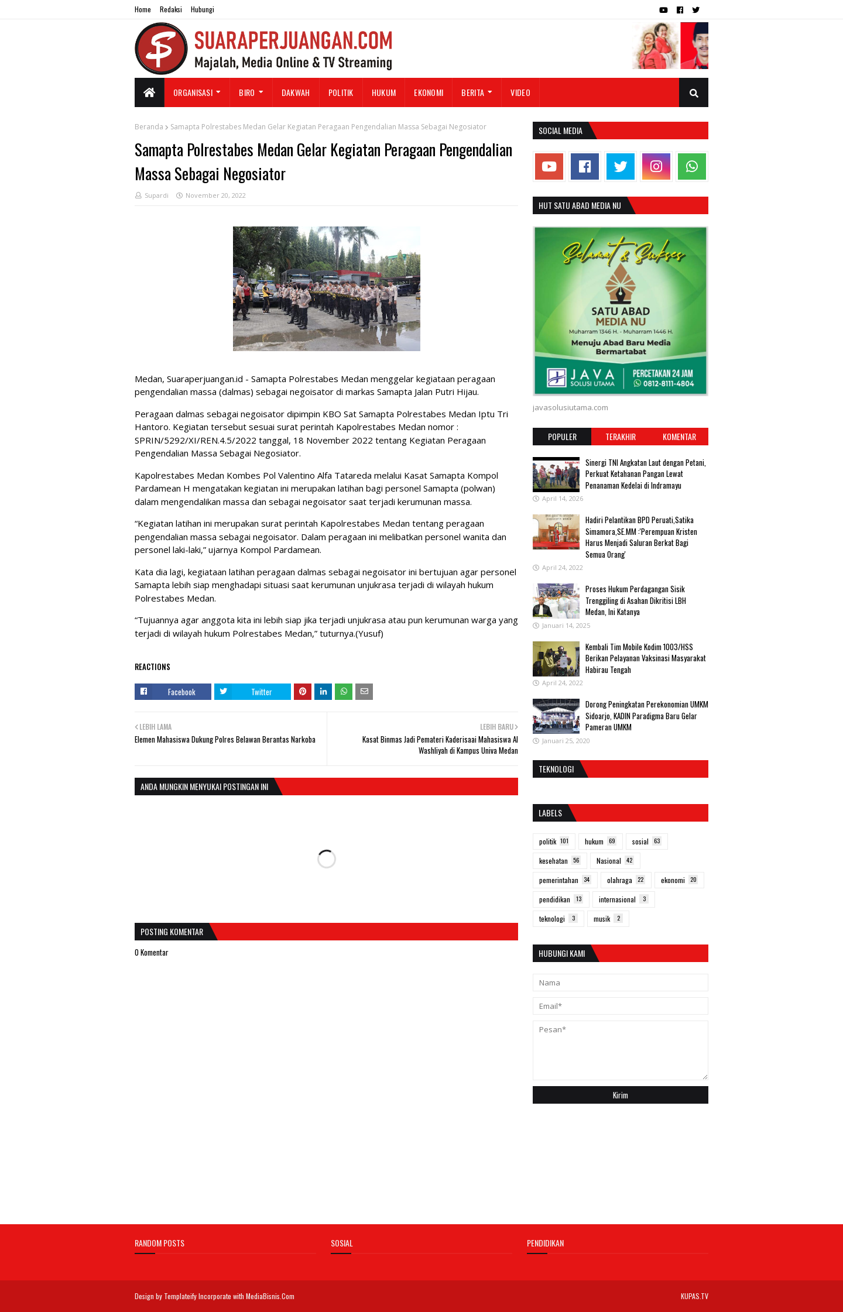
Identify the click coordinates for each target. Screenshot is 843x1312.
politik (554, 841)
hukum (600, 841)
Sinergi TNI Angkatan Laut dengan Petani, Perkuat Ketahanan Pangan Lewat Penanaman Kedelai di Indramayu (645, 473)
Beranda (149, 127)
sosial (647, 841)
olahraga (626, 880)
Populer (562, 436)
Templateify (180, 1296)
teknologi (558, 918)
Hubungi (202, 9)
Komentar (679, 436)
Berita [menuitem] (472, 92)
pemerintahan (565, 880)
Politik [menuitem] (341, 92)
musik (608, 918)
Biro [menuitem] (247, 92)
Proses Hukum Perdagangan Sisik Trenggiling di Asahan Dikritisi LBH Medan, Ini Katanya (635, 600)
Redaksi (171, 9)
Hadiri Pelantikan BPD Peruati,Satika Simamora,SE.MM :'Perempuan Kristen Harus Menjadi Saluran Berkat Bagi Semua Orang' (641, 537)
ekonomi (679, 880)
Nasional (615, 860)
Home (143, 9)
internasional (624, 899)
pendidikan (561, 899)
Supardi (157, 195)
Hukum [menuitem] (384, 92)
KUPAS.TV (694, 1296)
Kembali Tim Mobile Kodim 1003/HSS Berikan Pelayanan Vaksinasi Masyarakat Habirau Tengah (645, 658)
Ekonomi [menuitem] (428, 92)
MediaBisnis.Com (270, 1296)
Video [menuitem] (520, 92)
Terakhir (620, 436)
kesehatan (560, 860)
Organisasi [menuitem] (193, 92)
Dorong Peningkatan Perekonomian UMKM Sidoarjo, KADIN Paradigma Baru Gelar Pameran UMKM (646, 715)
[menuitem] (150, 92)
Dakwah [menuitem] (296, 92)
